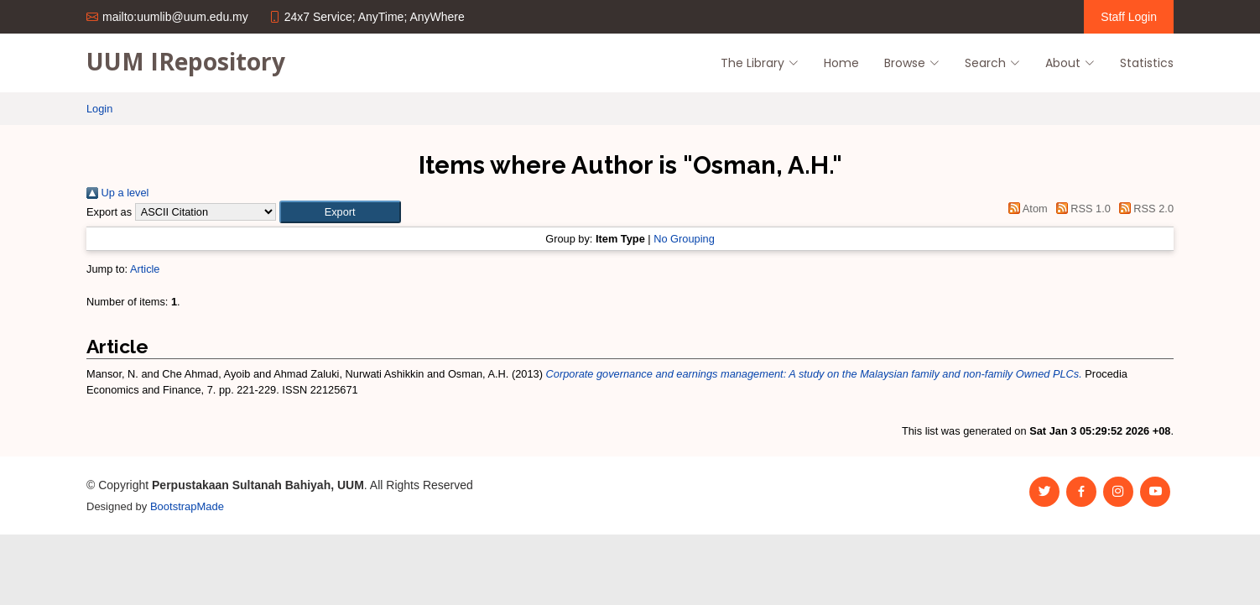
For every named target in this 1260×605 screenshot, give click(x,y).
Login (99, 108)
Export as (109, 212)
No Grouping (684, 238)
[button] (340, 212)
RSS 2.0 (1143, 208)
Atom (1025, 208)
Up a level (117, 192)
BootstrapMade (187, 506)
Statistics (1147, 63)
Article (145, 269)
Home (841, 63)
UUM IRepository (185, 61)
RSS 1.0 (1080, 208)
